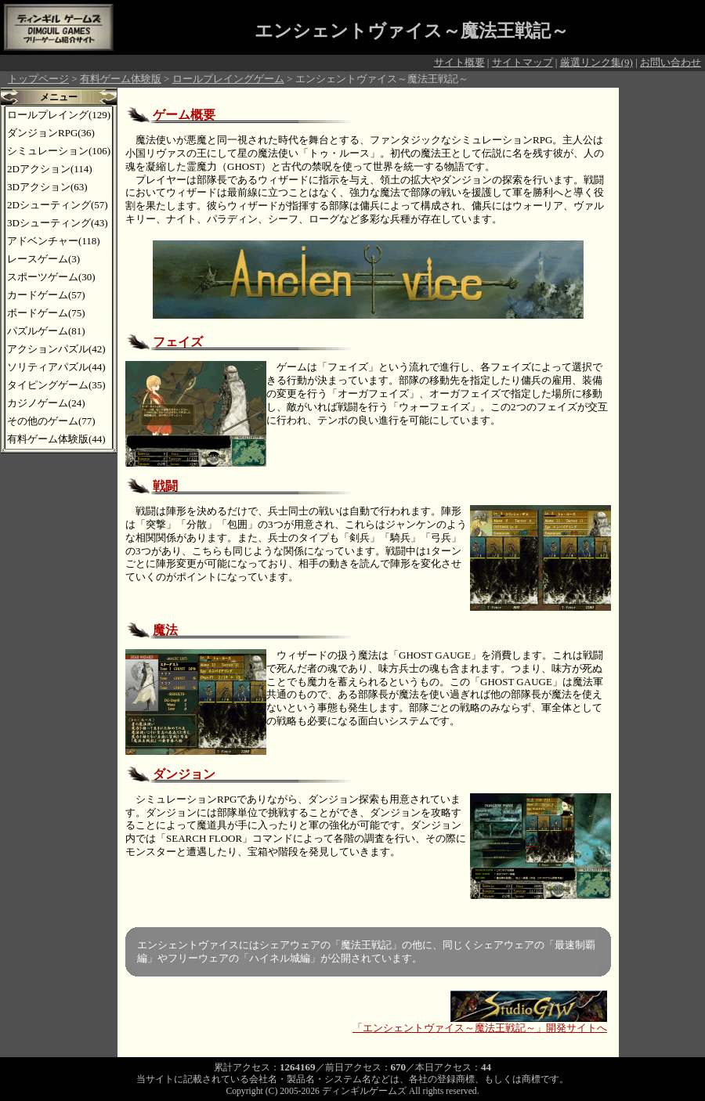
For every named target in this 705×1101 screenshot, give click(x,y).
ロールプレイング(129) (58, 115)
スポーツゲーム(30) (51, 277)
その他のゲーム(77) (51, 421)
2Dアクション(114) (49, 169)
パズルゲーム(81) (46, 331)
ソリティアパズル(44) (56, 367)
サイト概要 (459, 62)
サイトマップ (522, 62)
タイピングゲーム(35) (56, 385)
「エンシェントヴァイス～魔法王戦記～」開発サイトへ (479, 1023)
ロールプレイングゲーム (228, 79)
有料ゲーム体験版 (120, 79)
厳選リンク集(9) (596, 62)
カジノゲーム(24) (46, 403)
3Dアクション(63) (47, 187)
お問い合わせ (670, 62)
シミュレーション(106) (58, 151)
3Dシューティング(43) (57, 223)
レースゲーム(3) (43, 259)
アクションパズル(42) (56, 349)
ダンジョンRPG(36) (51, 133)
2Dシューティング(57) (57, 205)
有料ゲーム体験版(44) (56, 439)
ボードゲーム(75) (46, 313)
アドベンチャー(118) (53, 241)
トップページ (38, 79)
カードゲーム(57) (46, 295)
